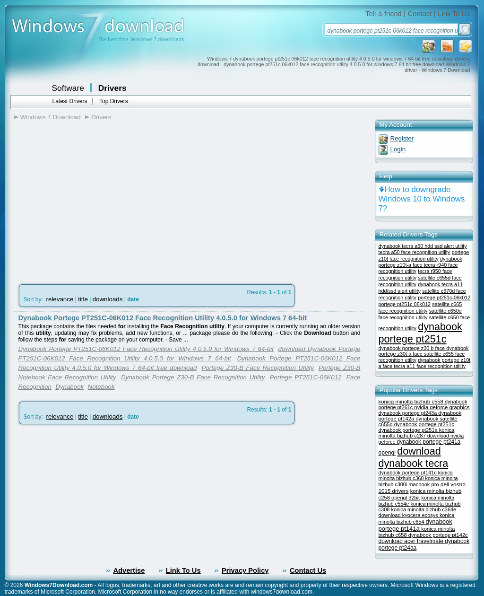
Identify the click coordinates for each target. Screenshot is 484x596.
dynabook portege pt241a (429, 441)
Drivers (112, 88)
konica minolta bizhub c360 (416, 475)
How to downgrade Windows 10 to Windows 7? (422, 199)
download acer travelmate (412, 541)
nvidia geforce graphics (441, 407)
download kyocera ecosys (409, 515)
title (83, 299)
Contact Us (308, 570)
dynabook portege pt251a (409, 430)
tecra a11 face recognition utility (430, 366)
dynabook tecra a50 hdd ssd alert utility (423, 246)
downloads (108, 299)
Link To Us (454, 14)
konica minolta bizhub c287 (417, 432)
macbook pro (423, 484)
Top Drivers (113, 101)
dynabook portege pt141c (408, 472)
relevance (60, 299)
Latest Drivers (69, 101)
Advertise (129, 570)
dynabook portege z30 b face (413, 348)
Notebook (101, 386)
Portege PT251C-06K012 (306, 377)
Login (398, 149)
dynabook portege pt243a (409, 413)
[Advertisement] (93, 199)
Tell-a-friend (383, 14)
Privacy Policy (245, 570)
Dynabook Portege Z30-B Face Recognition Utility (193, 377)
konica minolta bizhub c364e (424, 509)
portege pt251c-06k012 (444, 297)
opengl (387, 452)
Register (402, 138)
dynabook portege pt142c (438, 535)
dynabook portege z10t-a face (420, 262)
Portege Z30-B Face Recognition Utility (257, 367)
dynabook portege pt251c (420, 333)
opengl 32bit (405, 497)
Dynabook (69, 386)
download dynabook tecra (414, 457)
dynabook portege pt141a (415, 525)
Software (68, 88)
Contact (420, 14)
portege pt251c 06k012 (405, 304)
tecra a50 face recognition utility (414, 252)
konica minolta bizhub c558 (412, 401)
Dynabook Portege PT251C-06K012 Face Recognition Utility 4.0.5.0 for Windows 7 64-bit (162, 318)
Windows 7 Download (50, 117)
